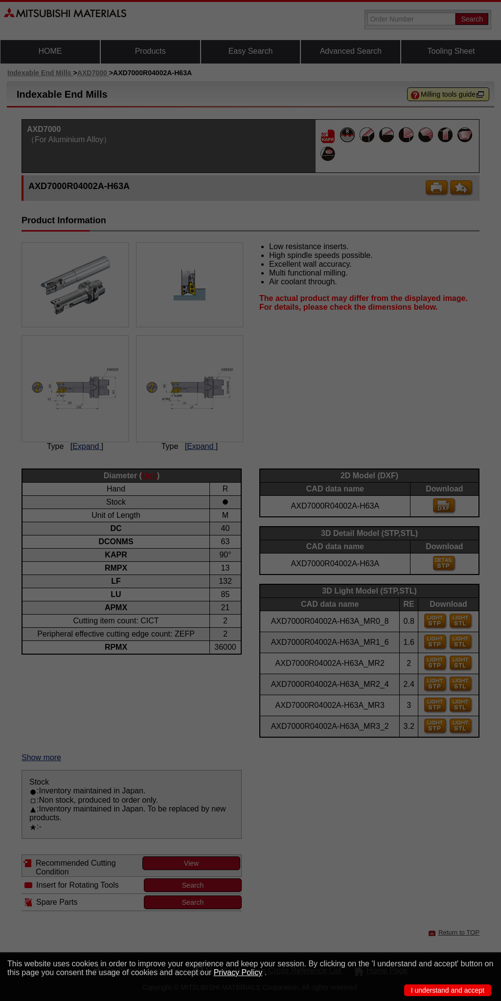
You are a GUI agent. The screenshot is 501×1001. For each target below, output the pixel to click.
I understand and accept (447, 990)
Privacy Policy (238, 972)
